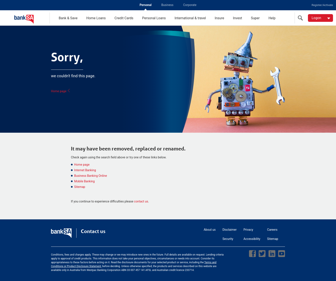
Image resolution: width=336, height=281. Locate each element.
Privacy (248, 229)
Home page (60, 91)
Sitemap (79, 187)
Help (272, 18)
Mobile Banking (84, 181)
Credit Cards (123, 18)
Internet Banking (85, 170)
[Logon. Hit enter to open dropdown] (320, 18)
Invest (237, 18)
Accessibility (251, 239)
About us (210, 229)
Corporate (189, 5)
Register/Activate (322, 5)
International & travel (190, 18)
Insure (219, 18)
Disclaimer (229, 229)
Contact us (93, 231)
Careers (272, 229)
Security (227, 239)
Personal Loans (154, 18)
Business (167, 5)
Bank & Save (68, 18)
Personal (146, 5)
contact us (141, 201)
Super (255, 18)
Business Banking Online (90, 175)
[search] (301, 18)
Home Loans (96, 18)
